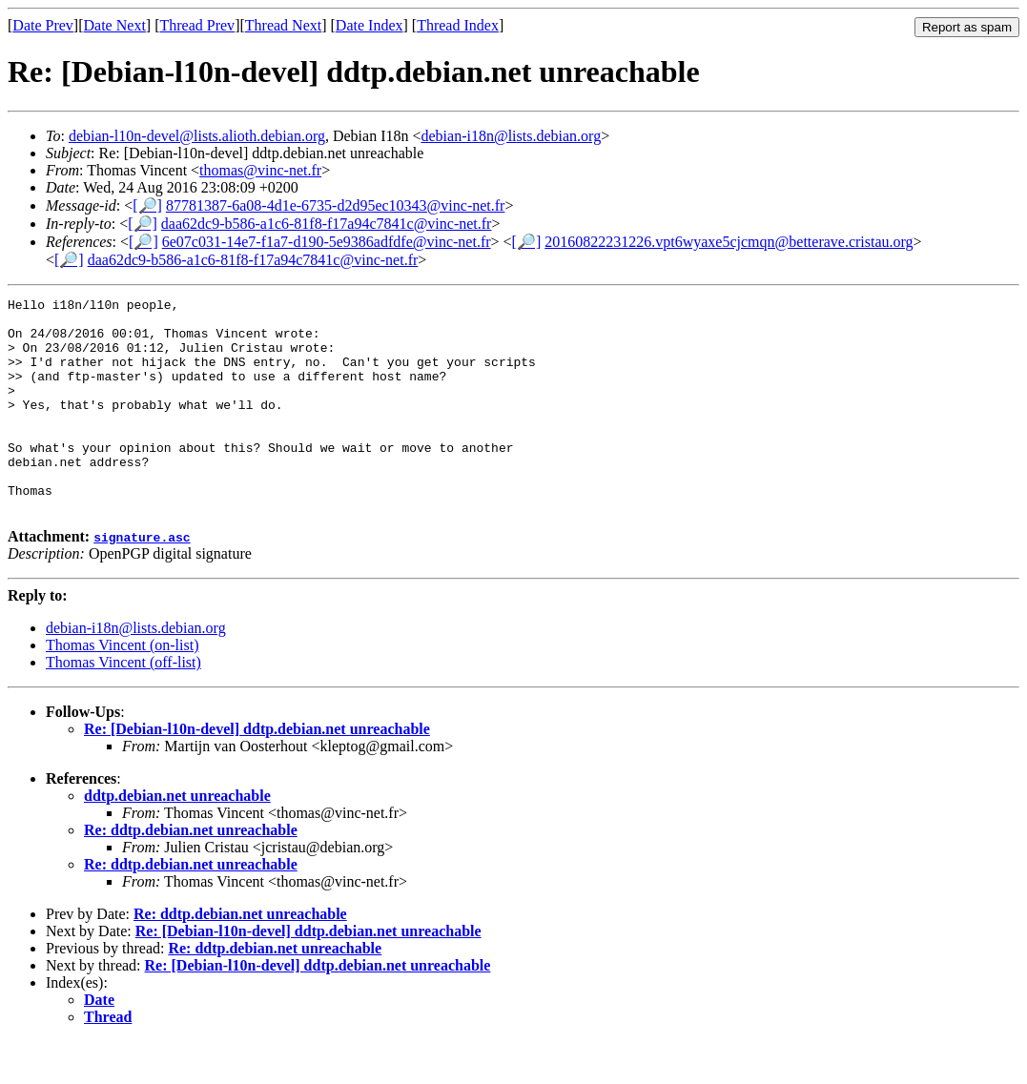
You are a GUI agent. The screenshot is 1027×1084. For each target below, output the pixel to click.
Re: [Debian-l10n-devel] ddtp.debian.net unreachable (257, 772)
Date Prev (42, 25)
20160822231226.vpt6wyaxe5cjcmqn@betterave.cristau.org (728, 242)
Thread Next (283, 25)
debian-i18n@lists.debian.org (511, 136)
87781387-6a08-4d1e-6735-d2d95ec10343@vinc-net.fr (335, 205)
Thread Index (458, 25)
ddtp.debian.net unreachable (177, 838)
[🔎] (147, 205)
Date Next (115, 25)
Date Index (369, 25)
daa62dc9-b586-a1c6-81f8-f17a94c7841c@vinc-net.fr (326, 223)
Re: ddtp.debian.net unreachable (191, 873)
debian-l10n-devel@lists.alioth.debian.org (197, 136)
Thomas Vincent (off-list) (123, 705)
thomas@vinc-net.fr (260, 170)
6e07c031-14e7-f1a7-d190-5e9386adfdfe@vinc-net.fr (326, 242)
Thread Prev (197, 25)
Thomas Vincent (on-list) (122, 688)
